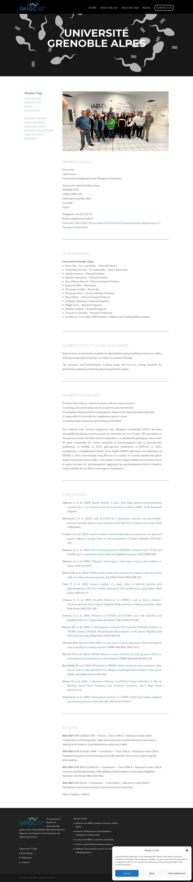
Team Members (34, 122)
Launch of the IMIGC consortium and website (95, 839)
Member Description (39, 130)
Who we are (130, 8)
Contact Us (32, 110)
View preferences (177, 873)
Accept (126, 873)
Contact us (164, 7)
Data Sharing (26, 853)
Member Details (35, 118)
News (146, 8)
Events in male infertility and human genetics (94, 844)
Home (92, 8)
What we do (109, 8)
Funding (30, 138)
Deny (151, 873)
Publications (33, 134)
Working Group (35, 126)
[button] (186, 850)
